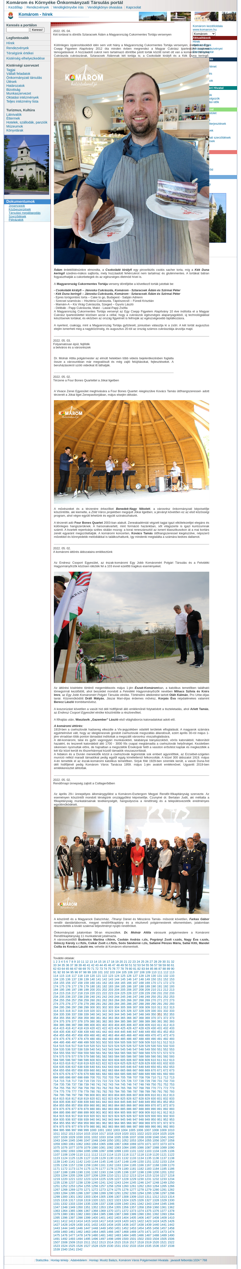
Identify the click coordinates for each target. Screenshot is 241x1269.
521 (98, 1046)
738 (80, 1084)
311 (159, 1007)
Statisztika (42, 1260)
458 (80, 1035)
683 (110, 1074)
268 (141, 1000)
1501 (132, 1239)
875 (61, 1109)
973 (171, 1123)
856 (67, 1105)
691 (159, 1074)
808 (141, 1095)
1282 (171, 1189)
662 (104, 1070)
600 (92, 1060)
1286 (79, 1193)
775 (61, 1091)
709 (147, 1077)
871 (159, 1105)
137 (74, 979)
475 (61, 1039)
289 (147, 1004)
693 (171, 1074)
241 (98, 996)
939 (86, 1119)
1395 (56, 1217)
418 (80, 1028)
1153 (163, 1161)
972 (165, 1123)
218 (80, 993)
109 (147, 972)
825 (122, 1098)
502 (104, 1042)
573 (171, 1053)
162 (104, 983)
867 (135, 1105)
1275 (117, 1189)
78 (122, 968)
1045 (71, 1140)
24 (138, 961)
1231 (148, 1179)
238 (80, 996)
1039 (148, 1137)
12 (86, 961)
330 (153, 1011)
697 (74, 1077)
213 (171, 989)
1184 (155, 1168)
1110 (79, 1154)
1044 (64, 1140)
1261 (132, 1186)
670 (153, 1070)
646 (129, 1067)
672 (165, 1070)
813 (171, 1095)
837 (74, 1102)
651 (159, 1067)
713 (171, 1077)
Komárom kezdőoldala (208, 26)
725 (122, 1081)
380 (92, 1021)
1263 (148, 1186)
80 (130, 968)
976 (67, 1126)
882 (104, 1109)
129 (147, 976)
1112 (94, 1154)
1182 (140, 1168)
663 (110, 1070)
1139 (56, 1161)
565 (122, 1053)
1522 (171, 1242)
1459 (56, 1231)
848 (141, 1102)
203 (110, 989)
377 (74, 1021)
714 (55, 1081)
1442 (171, 1224)
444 (116, 1032)
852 (165, 1102)
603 (110, 1060)
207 (135, 989)
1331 (56, 1203)
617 (74, 1063)
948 (141, 1119)
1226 (110, 1179)
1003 (116, 1130)
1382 (79, 1214)
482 (104, 1039)
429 (147, 1028)
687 (135, 1074)
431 (159, 1028)
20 (121, 961)
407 (135, 1025)
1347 (56, 1207)
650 (153, 1067)
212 (165, 989)
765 (122, 1088)
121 (98, 976)
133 (171, 976)
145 (122, 979)
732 (165, 1081)
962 (104, 1123)
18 (112, 961)
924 (116, 1116)
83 (143, 968)
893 (171, 1109)
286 (129, 1004)
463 (110, 1035)
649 (147, 1067)
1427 (56, 1224)
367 (135, 1018)
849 (147, 1102)
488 (141, 1039)
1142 (79, 1161)
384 (116, 1021)
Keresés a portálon (21, 25)
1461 (71, 1231)
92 (59, 972)
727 (135, 1081)
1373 (132, 1211)
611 (159, 1060)
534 (55, 1049)
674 (55, 1074)
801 (98, 1095)
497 (74, 1042)
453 (171, 1032)
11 (82, 961)
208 (141, 989)
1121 (163, 1154)
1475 (56, 1235)
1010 (171, 1130)
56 (151, 965)
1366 (79, 1211)
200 (92, 989)
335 (61, 1014)
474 (55, 1039)
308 (141, 1007)
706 (129, 1077)
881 (98, 1109)
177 (74, 986)
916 (67, 1116)
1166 (140, 1165)
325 (122, 1011)
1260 (125, 1186)
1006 (140, 1130)
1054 (140, 1140)
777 (74, 1091)
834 (55, 1102)
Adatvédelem (78, 1260)
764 (116, 1088)
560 (92, 1053)
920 (92, 1116)
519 (86, 1046)
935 (61, 1119)
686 (129, 1074)
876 (67, 1109)
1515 (117, 1242)
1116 (125, 1154)
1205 (71, 1175)
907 (135, 1112)
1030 (79, 1137)
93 (63, 972)
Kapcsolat (133, 7)
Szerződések (17, 216)
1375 (148, 1211)
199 (86, 989)
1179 (117, 1168)
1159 (87, 1165)
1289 (102, 1193)
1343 (148, 1203)
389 (147, 1021)
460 (92, 1035)
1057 (163, 1140)
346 (129, 1014)
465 (122, 1035)
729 (147, 1081)
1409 (163, 1217)
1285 (71, 1193)
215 (61, 993)
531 (159, 1046)
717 (74, 1081)
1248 (155, 1182)
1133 (132, 1158)
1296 (155, 1193)
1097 (102, 1151)
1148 (125, 1161)
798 (80, 1095)
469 (147, 1035)
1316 (64, 1200)
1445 (71, 1228)
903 (110, 1112)
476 (67, 1039)
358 (80, 1018)
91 (54, 972)
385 (122, 1021)
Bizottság (13, 90)
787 (135, 1091)
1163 (117, 1165)
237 (74, 996)
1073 (163, 1144)
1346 (171, 1203)
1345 (163, 1203)
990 (153, 1126)
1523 (56, 1246)
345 (122, 1014)
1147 (117, 1161)
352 (165, 1014)
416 (67, 1028)
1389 (132, 1214)
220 (92, 993)
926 (129, 1116)
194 (55, 989)
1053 (132, 1140)
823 (110, 1098)
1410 (171, 1217)
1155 (56, 1165)
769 (147, 1088)
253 (171, 996)
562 (104, 1053)
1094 (79, 1151)
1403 (117, 1217)
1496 (94, 1239)
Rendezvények (38, 7)
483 (110, 1039)
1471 (148, 1231)
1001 (101, 1130)
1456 (155, 1228)
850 (153, 1102)
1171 (56, 1168)
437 (74, 1032)
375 (61, 1021)
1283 (56, 1193)
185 (122, 986)
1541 (71, 1249)
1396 (64, 1217)
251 (159, 996)
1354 (110, 1207)
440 (92, 1032)
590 (153, 1056)
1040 (155, 1137)
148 (141, 979)
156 (67, 983)
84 (147, 968)
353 (171, 1014)
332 (165, 1011)
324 (116, 1011)
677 (74, 1074)
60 (168, 965)
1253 (71, 1186)
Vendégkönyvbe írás (68, 7)
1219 (56, 1179)
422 (104, 1028)
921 (98, 1116)
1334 (79, 1203)
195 (61, 989)
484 (116, 1039)
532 (165, 1046)
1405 (132, 1217)
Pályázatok (16, 219)
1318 (79, 1200)
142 (104, 979)
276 (67, 1004)
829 (147, 1098)
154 (55, 983)
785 (122, 1091)
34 (59, 965)
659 (86, 1070)
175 (61, 986)
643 (110, 1067)
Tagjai (10, 70)
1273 (102, 1189)
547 (135, 1049)
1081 (102, 1147)
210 (153, 989)
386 (129, 1021)
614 (55, 1063)
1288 (94, 1193)
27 (151, 961)
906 (129, 1112)
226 (129, 993)
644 (116, 1067)
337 (74, 1014)
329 (147, 1011)
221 (98, 993)
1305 (102, 1196)
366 (129, 1018)
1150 (140, 1161)
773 (171, 1088)
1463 (87, 1231)
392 (165, 1021)
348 (141, 1014)
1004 (124, 1130)
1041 (163, 1137)
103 (112, 972)
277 (74, 1004)
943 (110, 1119)
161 (98, 983)
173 (171, 983)
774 (55, 1091)
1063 (87, 1144)
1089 (163, 1147)
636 (67, 1067)
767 (135, 1088)
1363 (56, 1211)
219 (86, 993)
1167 (148, 1165)
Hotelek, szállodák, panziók (26, 122)
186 (129, 986)
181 (98, 986)
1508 (64, 1242)
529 (147, 1046)
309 (147, 1007)
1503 (148, 1239)
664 (116, 1070)
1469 (132, 1231)
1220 (64, 1179)
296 (67, 1007)
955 (61, 1123)
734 (55, 1084)
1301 (71, 1196)
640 (92, 1067)
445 (122, 1032)
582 (104, 1056)
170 (153, 983)
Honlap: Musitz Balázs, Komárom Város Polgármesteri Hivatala (128, 1260)
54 (143, 965)
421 (98, 1028)
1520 (155, 1242)
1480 (94, 1235)
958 (80, 1123)
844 (116, 1102)
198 (80, 989)
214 (55, 993)
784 (116, 1091)
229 (147, 993)
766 (129, 1088)
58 (160, 965)
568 (141, 1053)
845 (122, 1102)
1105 (163, 1151)
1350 (79, 1207)
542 (104, 1049)
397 (74, 1025)
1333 (71, 1203)
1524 (64, 1246)
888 (141, 1109)
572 (165, 1053)
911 (159, 1112)
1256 (94, 1186)
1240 (94, 1182)
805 (122, 1095)
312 (165, 1007)
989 (147, 1126)
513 (171, 1042)
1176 (94, 1168)
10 (78, 961)
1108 (64, 1154)
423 (110, 1028)
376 (67, 1021)
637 (74, 1067)
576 (67, 1056)
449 (147, 1032)
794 (55, 1095)
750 (153, 1084)
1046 (79, 1140)
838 (80, 1102)
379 (86, 1021)
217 (74, 993)
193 (171, 986)
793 (171, 1091)
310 (153, 1007)
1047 (87, 1140)
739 (86, 1084)
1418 (110, 1221)
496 (67, 1042)
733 (171, 1081)
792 (165, 1091)
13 (91, 961)
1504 (155, 1239)
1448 (94, 1228)
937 (74, 1119)
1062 (79, 1144)
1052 (125, 1140)
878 (80, 1109)
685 (122, 1074)
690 (153, 1074)
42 (92, 965)
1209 (102, 1175)
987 (135, 1126)
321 (98, 1011)
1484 (125, 1235)
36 (67, 965)
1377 (163, 1211)
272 (165, 1000)
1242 (110, 1182)
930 (153, 1116)
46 (109, 965)
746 (129, 1084)
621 (98, 1063)
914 (55, 1116)
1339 (117, 1203)
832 (165, 1098)
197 (74, 989)
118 (80, 976)
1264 (155, 1186)
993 (171, 1126)
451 (159, 1032)
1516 (125, 1242)
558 (80, 1053)
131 (159, 976)
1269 (71, 1189)
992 (165, 1126)
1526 (79, 1246)
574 (55, 1056)
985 (122, 1126)
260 (92, 1000)
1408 (155, 1217)
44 (101, 965)
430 (153, 1028)
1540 (64, 1249)
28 (155, 961)
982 (104, 1126)
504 (116, 1042)
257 (74, 1000)
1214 (140, 1175)
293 (171, 1004)
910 (153, 1112)
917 (74, 1116)
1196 (125, 1172)
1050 (110, 1140)
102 (106, 972)
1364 (64, 1211)
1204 (64, 1175)
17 (108, 961)
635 (61, 1067)
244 (116, 996)
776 (67, 1091)
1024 (155, 1133)
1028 (64, 1137)
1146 (110, 1161)
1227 (117, 1179)
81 (135, 968)
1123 (56, 1158)
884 (116, 1109)
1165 (132, 1165)
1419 (117, 1221)
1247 (148, 1182)
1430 (79, 1224)
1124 (64, 1158)
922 (104, 1116)
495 (61, 1042)
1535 (148, 1246)
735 (61, 1084)
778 (80, 1091)
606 (129, 1060)
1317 (71, 1200)
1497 (102, 1239)
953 (171, 1119)
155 (61, 983)
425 (122, 1028)
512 (165, 1042)
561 (98, 1053)
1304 (94, 1196)
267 (135, 1000)
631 (159, 1063)
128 (141, 976)
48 (118, 965)
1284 (64, 1193)
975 (61, 1126)
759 (86, 1088)
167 (135, 983)
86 (155, 968)
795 (61, 1095)
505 (122, 1042)
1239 (87, 1182)
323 (110, 1011)
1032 (94, 1137)
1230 (140, 1179)
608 (141, 1060)
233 (171, 993)
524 (116, 1046)
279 (86, 1004)
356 (67, 1018)
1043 (56, 1140)
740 (92, 1084)
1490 (171, 1235)
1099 (117, 1151)
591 (159, 1056)
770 (153, 1088)
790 (153, 1091)
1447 (87, 1228)
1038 (140, 1137)
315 (61, 1011)
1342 (140, 1203)
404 (116, 1025)
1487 (148, 1235)
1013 (71, 1133)
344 (116, 1014)
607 (135, 1060)
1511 (87, 1242)
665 (122, 1070)
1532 (125, 1246)
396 (67, 1025)
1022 (140, 1133)
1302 (79, 1196)
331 (159, 1011)
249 (147, 996)
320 (92, 1011)
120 (92, 976)
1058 (171, 1140)
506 (129, 1042)
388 (141, 1021)
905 (122, 1112)
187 (135, 986)
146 (129, 979)
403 (110, 1025)
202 (104, 989)
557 (74, 1053)
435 (61, 1032)
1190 (79, 1172)
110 (153, 972)
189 (147, 986)
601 (98, 1060)
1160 (94, 1165)
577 (74, 1056)
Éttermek (13, 118)
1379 (56, 1214)
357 (74, 1018)
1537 (163, 1246)
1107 (56, 1154)
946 (129, 1119)
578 (80, 1056)
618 (80, 1063)
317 (74, 1011)
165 (122, 983)
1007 (147, 1130)
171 (159, 983)
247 (135, 996)
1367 (87, 1211)
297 (74, 1007)
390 (153, 1021)
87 (160, 968)
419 (86, 1028)
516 (67, 1046)
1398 (79, 1217)
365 (122, 1018)
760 (92, 1088)
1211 (117, 1175)
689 (147, 1074)
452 (165, 1032)
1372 (125, 1211)
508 (141, 1042)
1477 (71, 1235)
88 (164, 968)
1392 (155, 1214)
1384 (94, 1214)
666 (129, 1070)
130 (153, 976)
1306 (110, 1196)
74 (105, 968)
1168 (155, 1165)
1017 (102, 1133)
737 (74, 1084)
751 (159, 1084)
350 (153, 1014)
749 (147, 1084)
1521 (163, 1242)
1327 (148, 1200)
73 (101, 968)
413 (171, 1025)
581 (98, 1056)
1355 (117, 1207)
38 (75, 965)
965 (122, 1123)
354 (55, 1018)
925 (122, 1116)
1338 (110, 1203)
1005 (132, 1130)
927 (135, 1116)
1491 (56, 1239)
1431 (87, 1224)
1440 (155, 1224)
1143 (87, 1161)
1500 (125, 1239)
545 (122, 1049)
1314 (171, 1196)
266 (129, 1000)
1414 (79, 1221)
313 (171, 1007)
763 (110, 1088)
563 (110, 1053)
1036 (125, 1137)
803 (110, 1095)
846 (129, 1102)
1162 (110, 1165)
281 (98, 1004)
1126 (79, 1158)
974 (55, 1126)
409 (147, 1025)
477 (74, 1039)
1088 (155, 1147)
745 (122, 1084)
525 (122, 1046)
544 (116, 1049)
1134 (140, 1158)
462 (104, 1035)
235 (61, 996)
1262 (140, 1186)
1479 (87, 1235)
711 (159, 1077)
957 (74, 1123)
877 (74, 1109)
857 (74, 1105)
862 (104, 1105)
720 (92, 1081)
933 (171, 1116)
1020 (125, 1133)
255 (61, 1000)
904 (116, 1112)
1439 (148, 1224)
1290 (110, 1193)
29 (159, 961)
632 (165, 1063)
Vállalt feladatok (18, 74)
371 (159, 1018)
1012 (64, 1133)
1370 (110, 1211)
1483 (117, 1235)
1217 (163, 1175)
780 (92, 1091)
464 (116, 1035)
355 (61, 1018)
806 (129, 1095)
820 (92, 1098)
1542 (79, 1249)
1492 (64, 1239)
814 (55, 1098)
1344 (155, 1203)
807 (135, 1095)
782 (104, 1091)
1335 (87, 1203)
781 (98, 1091)
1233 (163, 1179)
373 (171, 1018)
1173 (71, 1168)
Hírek (10, 43)
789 (147, 1091)
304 (116, 1007)
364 (116, 1018)
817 (74, 1098)
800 (92, 1095)
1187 (56, 1172)
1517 (132, 1242)
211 (159, 989)
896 (67, 1112)
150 (153, 979)
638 (80, 1067)
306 (129, 1007)
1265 (163, 1186)
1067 (117, 1144)
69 (84, 968)
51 (130, 965)
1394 (171, 1214)
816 (67, 1098)
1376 (155, 1211)
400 (92, 1025)
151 (159, 979)
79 (126, 968)
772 (165, 1088)
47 (113, 965)
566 (129, 1053)
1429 (71, 1224)
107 (135, 972)
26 (147, 961)
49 (122, 965)
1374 (140, 1211)
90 (172, 968)
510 (153, 1042)
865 (122, 1105)
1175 (87, 1168)
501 (98, 1042)
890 (153, 1109)
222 (104, 993)
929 (147, 1116)
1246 (140, 1182)
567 (135, 1053)
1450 (110, 1228)
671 (159, 1070)
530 (153, 1046)
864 (116, 1105)
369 (147, 1018)
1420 (125, 1221)
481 (98, 1039)
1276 (125, 1189)
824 (116, 1098)
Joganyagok (17, 206)
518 (80, 1046)
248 (141, 996)
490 (153, 1039)
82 (139, 968)
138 (80, 979)
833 (171, 1098)
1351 (87, 1207)
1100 (125, 1151)
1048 (94, 1140)
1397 (71, 1217)
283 (110, 1004)
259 (86, 1000)
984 (116, 1126)
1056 (155, 1140)
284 (116, 1004)
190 (153, 986)
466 (129, 1035)
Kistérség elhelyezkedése (25, 58)
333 (171, 1011)
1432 (94, 1224)
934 (55, 1119)
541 (98, 1049)
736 (67, 1084)
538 (80, 1049)
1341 (132, 1203)
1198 (140, 1172)
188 (141, 986)
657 (74, 1070)
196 (67, 989)
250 (153, 996)
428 (141, 1028)
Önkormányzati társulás (24, 78)
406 (129, 1025)
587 (135, 1056)
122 (104, 976)
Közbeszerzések (20, 209)
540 (92, 1049)
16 (104, 961)
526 (129, 1046)
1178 (110, 1168)
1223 (87, 1179)
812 (165, 1095)
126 (129, 976)
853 (171, 1102)
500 (92, 1042)
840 (92, 1102)
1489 (163, 1235)
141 (98, 979)
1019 (117, 1133)
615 (61, 1063)
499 (86, 1042)
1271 (87, 1189)
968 (141, 1123)
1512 (94, 1242)
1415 (87, 1221)
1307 (117, 1196)
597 (74, 1060)
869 (147, 1105)
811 (159, 1095)
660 (92, 1070)
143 (110, 979)
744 (116, 1084)
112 (165, 972)
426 (129, 1028)
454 (55, 1035)
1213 (132, 1175)
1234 (171, 1179)
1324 (125, 1200)
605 (122, 1060)
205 (122, 989)
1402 (110, 1217)
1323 (117, 1200)
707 (135, 1077)
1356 (125, 1207)
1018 (110, 1133)
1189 (71, 1172)
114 (55, 976)
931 (159, 1116)
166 (129, 983)
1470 (140, 1231)
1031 (87, 1137)
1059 (56, 1144)
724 (116, 1081)
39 (80, 965)
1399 (87, 1217)
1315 (56, 1200)
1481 (102, 1235)
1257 (102, 1186)
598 (80, 1060)
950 (153, 1119)
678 (80, 1074)
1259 (117, 1186)
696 (67, 1077)
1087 (148, 1147)
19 (117, 961)
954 (55, 1123)
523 (110, 1046)
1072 (155, 1144)
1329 (163, 1200)
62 (54, 968)
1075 (56, 1147)
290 (153, 1004)
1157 (71, 1165)
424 (116, 1028)
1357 (132, 1207)
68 (80, 968)
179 (86, 986)
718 (80, 1081)
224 (116, 993)
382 (104, 1021)
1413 (71, 1221)
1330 (171, 1200)
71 (92, 968)
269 (147, 1000)
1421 (132, 1221)
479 (86, 1039)
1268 (64, 1189)
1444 (64, 1228)
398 (80, 1025)
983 (110, 1126)
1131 (117, 1158)
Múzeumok (14, 126)
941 (98, 1119)
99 (89, 972)
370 (153, 1018)
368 (141, 1018)
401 (98, 1025)
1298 (171, 1193)
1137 (163, 1158)
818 (80, 1098)
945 (122, 1119)
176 (67, 986)
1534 (140, 1246)
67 (75, 968)
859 (86, 1105)
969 (147, 1123)
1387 (117, 1214)
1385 (102, 1214)
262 (104, 1000)
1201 (163, 1172)
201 (98, 989)
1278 (140, 1189)
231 (159, 993)
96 (76, 972)
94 (67, 972)
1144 (94, 1161)
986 (129, 1126)
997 (74, 1130)
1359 (148, 1207)
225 (122, 993)
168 (141, 983)
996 (67, 1130)
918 (80, 1116)
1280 (155, 1189)
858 (80, 1105)
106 (130, 972)
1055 (148, 1140)
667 (135, 1070)
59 (164, 965)
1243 (117, 1182)
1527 (87, 1246)
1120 (155, 1154)
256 (67, 1000)
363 (110, 1018)
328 (141, 1011)
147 (135, 979)
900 (92, 1112)
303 (110, 1007)
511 (159, 1042)
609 (147, 1060)
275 (61, 1004)
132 (165, 976)
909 (147, 1112)
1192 (94, 1172)
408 (141, 1025)
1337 (102, 1203)
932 (165, 1116)
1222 (79, 1179)
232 (165, 993)
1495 (87, 1239)
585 (122, 1056)
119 (86, 976)
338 (80, 1014)
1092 (64, 1151)
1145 (102, 1161)
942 (104, 1119)
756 (67, 1088)
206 (129, 989)
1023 (148, 1133)
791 (159, 1091)
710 (153, 1077)
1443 (56, 1228)
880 (92, 1109)
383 (110, 1021)
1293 (132, 1193)
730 (153, 1081)
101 (100, 972)
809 (147, 1095)
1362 (171, 1207)
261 (98, 1000)
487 (135, 1039)
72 (97, 968)
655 (61, 1070)
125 (122, 976)
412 (165, 1025)
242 (104, 996)
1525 (71, 1246)
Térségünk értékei (19, 53)
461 (98, 1035)
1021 (132, 1133)
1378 (171, 1211)
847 (135, 1102)
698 (80, 1077)
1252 (64, 1186)
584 (116, 1056)
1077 (71, 1147)
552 (165, 1049)
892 (165, 1109)
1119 (148, 1154)
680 (92, 1074)
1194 (110, 1172)
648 (141, 1067)
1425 (163, 1221)
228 (141, 993)
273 (171, 1000)
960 (92, 1123)
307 (135, 1007)
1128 (94, 1158)
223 (110, 993)
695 (61, 1077)
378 (80, 1021)
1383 (87, 1214)
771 (159, 1088)
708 (141, 1077)
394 (55, 1025)
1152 (155, 1161)
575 (61, 1056)
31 (168, 961)
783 (110, 1091)
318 (80, 1011)
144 (116, 979)
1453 (132, 1228)
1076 (64, 1147)
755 (61, 1088)
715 (61, 1081)
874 (55, 1109)
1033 (102, 1137)
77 (118, 968)
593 (171, 1056)
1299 (56, 1196)
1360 (155, 1207)
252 (165, 996)
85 (151, 968)
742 (104, 1084)
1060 (64, 1144)
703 (110, 1077)
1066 (110, 1144)
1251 (56, 1186)
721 (98, 1081)
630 (153, 1063)
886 (129, 1109)
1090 (171, 1147)
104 (118, 972)
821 (98, 1098)
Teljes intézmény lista (22, 101)
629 (147, 1063)
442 (104, 1032)
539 (86, 1049)
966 (129, 1123)
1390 (140, 1214)
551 (159, 1049)
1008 (155, 1130)
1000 (93, 1130)
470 (153, 1035)
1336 (94, 1203)
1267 (56, 1189)
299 (86, 1007)
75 (109, 968)
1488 (155, 1235)
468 (141, 1035)
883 (110, 1109)
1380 (64, 1214)
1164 (125, 1165)
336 (67, 1014)
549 (147, 1049)
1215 (148, 1175)
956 (67, 1123)
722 (104, 1081)
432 (165, 1028)
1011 (56, 1133)
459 (86, 1035)
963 (110, 1123)
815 (61, 1098)
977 (74, 1126)
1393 (163, 1214)
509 (147, 1042)
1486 (140, 1235)
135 (61, 979)
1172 (64, 1168)
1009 (163, 1130)
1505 (163, 1239)
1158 (79, 1165)
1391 (148, 1214)
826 (129, 1098)
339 (86, 1014)
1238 (79, 1182)
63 (59, 968)
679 (86, 1074)
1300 (64, 1196)
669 (147, 1070)
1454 (140, 1228)
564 (116, 1053)
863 (110, 1105)
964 (116, 1123)
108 (142, 972)
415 (61, 1028)
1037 (132, 1137)
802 (104, 1095)
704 (116, 1077)
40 (84, 965)
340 (92, 1014)
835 (61, 1102)
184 (116, 986)
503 (110, 1042)
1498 (110, 1239)
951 (159, 1119)
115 (61, 976)
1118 (140, 1154)
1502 (140, 1239)
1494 (79, 1239)
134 (55, 979)
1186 (171, 1168)
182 (104, 986)
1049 (102, 1140)
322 (104, 1011)
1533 (132, 1246)
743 (110, 1084)
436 (67, 1032)
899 (86, 1112)
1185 (163, 1168)
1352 (94, 1207)
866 (129, 1105)
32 (172, 961)
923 (110, 1116)
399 (86, 1025)
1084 (125, 1147)
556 (67, 1053)
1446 (79, 1228)
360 (92, 1018)
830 (153, 1098)
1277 (132, 1189)
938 (80, 1119)
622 (104, 1063)
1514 (110, 1242)
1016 (94, 1133)
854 (55, 1105)
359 (86, 1018)
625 (122, 1063)
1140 (64, 1161)
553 (171, 1049)
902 (104, 1112)
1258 (110, 1186)
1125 (71, 1158)
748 (141, 1084)
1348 (64, 1207)
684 (116, 1074)
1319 (87, 1200)
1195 (117, 1172)
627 (135, 1063)
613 (171, 1060)
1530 (110, 1246)
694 (55, 1077)
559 (86, 1053)
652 (165, 1067)
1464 (94, 1231)
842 (104, 1102)
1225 (102, 1179)
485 (122, 1039)
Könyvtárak (14, 130)
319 (86, 1011)
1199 (148, 1172)
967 (135, 1123)
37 (71, 965)
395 (61, 1025)
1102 (140, 1151)
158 (80, 983)
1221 (71, 1179)
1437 (132, 1224)
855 (61, 1105)
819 (86, 1098)
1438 (140, 1224)
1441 (163, 1224)
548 (141, 1049)
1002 (108, 1130)
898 (80, 1112)
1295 (148, 1193)
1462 (79, 1231)
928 (141, 1116)
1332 (64, 1203)
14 (95, 961)
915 (61, 1116)
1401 (102, 1217)
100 (94, 972)
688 (141, 1074)
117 (74, 976)
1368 (94, 1211)
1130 (110, 1158)
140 (92, 979)
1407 (148, 1217)
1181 (132, 1168)
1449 (102, 1228)
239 (86, 996)
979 (86, 1126)
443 (110, 1032)
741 (98, 1084)
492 (165, 1039)
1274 (110, 1189)
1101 (132, 1151)
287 (135, 1004)
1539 (56, 1249)
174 (55, 986)
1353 (102, 1207)
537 (74, 1049)
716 (67, 1081)
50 (126, 965)
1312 (155, 1196)
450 (153, 1032)
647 (135, 1067)
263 (110, 1000)
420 (92, 1028)
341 (98, 1014)
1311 (148, 1196)
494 (55, 1042)
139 (86, 979)
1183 (148, 1168)
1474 (171, 1231)
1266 (171, 1186)
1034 (110, 1137)
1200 (155, 1172)
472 (165, 1035)
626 (129, 1063)
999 (86, 1130)
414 (55, 1028)
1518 (140, 1242)
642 (104, 1067)
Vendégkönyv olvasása (105, 7)
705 (122, 1077)
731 (159, 1081)
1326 (140, 1200)
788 (141, 1091)
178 (80, 986)
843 (110, 1102)
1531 (117, 1246)
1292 (125, 1193)
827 (135, 1098)
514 (55, 1046)
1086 (140, 1147)
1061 (71, 1144)
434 (55, 1032)
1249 (163, 1182)
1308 (125, 1196)
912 (165, 1112)
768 (141, 1088)
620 (92, 1063)
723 (110, 1081)
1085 (132, 1147)
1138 (171, 1158)
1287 (87, 1193)
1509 (71, 1242)
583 (110, 1056)
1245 (132, 1182)
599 (86, 1060)
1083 (117, 1147)
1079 (87, 1147)
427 (135, 1028)
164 (116, 983)
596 (67, 1060)
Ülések (11, 82)
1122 (171, 1154)
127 (135, 976)
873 (171, 1105)
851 (159, 1102)
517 (74, 1046)
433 (171, 1028)
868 (141, 1105)
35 (63, 965)
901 (98, 1112)
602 (104, 1060)
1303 (87, 1196)
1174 (79, 1168)
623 (110, 1063)
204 (116, 989)
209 (147, 989)
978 (80, 1126)
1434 (110, 1224)
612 (165, 1060)
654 (55, 1070)
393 (171, 1021)
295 (61, 1007)
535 (61, 1049)
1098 (110, 1151)
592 (165, 1056)
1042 (171, 1137)
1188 (64, 1172)
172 (165, 983)
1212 (125, 1175)
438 (80, 1032)
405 (122, 1025)
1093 (71, 1151)
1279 (148, 1189)
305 (122, 1007)
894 (55, 1112)
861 (98, 1105)
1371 (117, 1211)
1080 (94, 1147)
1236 (64, 1182)
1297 (163, 1193)
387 (135, 1021)
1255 (87, 1186)
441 (98, 1032)
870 (153, 1105)
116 (67, 976)
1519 (148, 1242)
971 (159, 1123)
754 (55, 1088)
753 (171, 1084)
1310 (140, 1196)
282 (104, 1004)
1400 (94, 1217)
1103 (148, 1151)
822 (104, 1098)
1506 (171, 1239)
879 (86, 1109)
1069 (132, 1144)
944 (116, 1119)
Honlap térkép (60, 1260)
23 (134, 961)
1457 (163, 1228)
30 (164, 961)
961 (98, 1123)
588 (141, 1056)
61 (172, 965)
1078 (79, 1147)
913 (171, 1112)
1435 (117, 1224)
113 (171, 972)
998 (80, 1130)
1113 (102, 1154)
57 (155, 965)
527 (135, 1046)
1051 (117, 1140)
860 (92, 1105)
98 (85, 972)
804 (116, 1095)
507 (135, 1042)
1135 (148, 1158)
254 (55, 1000)
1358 (140, 1207)
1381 (71, 1214)
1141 (71, 1161)
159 (86, 983)
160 (92, 983)
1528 (94, 1246)
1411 (56, 1221)
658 (80, 1070)
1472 (155, 1231)
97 (80, 972)
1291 (117, 1193)
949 (147, 1119)
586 (129, 1056)
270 (153, 1000)
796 (67, 1095)
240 (92, 996)
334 (55, 1014)
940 (92, 1119)
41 (88, 965)
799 (86, 1095)
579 (86, 1056)
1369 (102, 1211)
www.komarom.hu (205, 29)
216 (67, 993)
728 (141, 1081)
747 (135, 1084)
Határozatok (15, 86)
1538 (171, 1246)
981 (98, 1126)
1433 (102, 1224)
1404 (125, 1217)
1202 (171, 1172)
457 (74, 1035)
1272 (94, 1189)
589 (147, 1056)
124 (116, 976)
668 (141, 1070)
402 (104, 1025)
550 (153, 1049)
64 (63, 968)
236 (67, 996)
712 (165, 1077)
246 (129, 996)
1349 (71, 1207)
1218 (171, 1175)
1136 (155, 1158)
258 (80, 1000)
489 (147, 1039)
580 (92, 1056)
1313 (163, 1196)
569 (147, 1053)
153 (171, 979)
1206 (79, 1175)
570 (153, 1053)
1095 (87, 1151)
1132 (125, 1158)
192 (165, 986)
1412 (64, 1221)
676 (67, 1074)
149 (147, 979)
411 (159, 1025)
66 (71, 968)
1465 (102, 1231)
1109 (71, 1154)
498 (80, 1042)
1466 (110, 1231)
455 (61, 1035)
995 (61, 1130)
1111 (87, 1154)
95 (72, 972)
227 (135, 993)
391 (159, 1021)
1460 (64, 1231)
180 (92, 986)
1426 (171, 1221)
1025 (163, 1133)
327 (135, 1011)
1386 (110, 1214)
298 (80, 1007)
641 (98, 1067)
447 (135, 1032)
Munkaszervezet (18, 93)
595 (61, 1060)
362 (104, 1018)
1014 (79, 1133)
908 (141, 1112)
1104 (155, 1151)
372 (165, 1018)
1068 (125, 1144)
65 (67, 968)
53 (139, 965)
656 (67, 1070)
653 (171, 1067)
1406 (140, 1217)
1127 (87, 1158)
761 (98, 1088)
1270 (79, 1189)
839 (86, 1102)
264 (116, 1000)
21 (125, 961)
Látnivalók (14, 114)
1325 (132, 1200)
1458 (171, 1228)
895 (61, 1112)
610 (153, 1060)
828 (141, 1098)
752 (165, 1084)
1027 (56, 1137)
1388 (125, 1214)
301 (98, 1007)
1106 (171, 1151)
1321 (102, 1200)
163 (110, 983)
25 (142, 961)
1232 (155, 1179)
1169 (163, 1165)
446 (129, 1032)
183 (110, 986)
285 (122, 1004)
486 (129, 1039)
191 (159, 986)
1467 (117, 1231)
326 (129, 1011)
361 (98, 1018)
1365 (71, 1211)
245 (122, 996)
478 (80, 1039)
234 (55, 996)
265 (122, 1000)
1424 (155, 1221)
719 (86, 1081)
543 (110, 1049)
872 (165, 1105)
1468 (125, 1231)
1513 (102, 1242)
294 (55, 1007)
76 (113, 968)
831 (159, 1098)
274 (55, 1004)
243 (110, 996)
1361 (163, 1207)
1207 (87, 1175)
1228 (125, 1179)
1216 (155, 1175)
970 (153, 1123)
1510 (79, 1242)
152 (165, 979)
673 (171, 1070)
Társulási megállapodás (24, 213)
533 (171, 1046)
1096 (94, 1151)
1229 (132, 1179)
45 (105, 965)
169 (147, 983)
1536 (155, 1246)
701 (98, 1077)
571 (159, 1053)
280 (92, 1004)
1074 (171, 1144)
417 (74, 1028)
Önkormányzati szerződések (212, 137)
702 (104, 1077)
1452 (125, 1228)
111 (159, 972)
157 (74, 983)
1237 (71, 1182)
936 (67, 1119)
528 (141, 1046)
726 (129, 1081)
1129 (102, 1158)
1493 (71, 1239)
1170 (171, 1165)
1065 (102, 1144)
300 (92, 1007)
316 (67, 1011)
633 (171, 1063)
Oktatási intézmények (22, 97)
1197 (132, 1172)
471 (159, 1035)
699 (86, 1077)
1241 (102, 1182)
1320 (94, 1200)
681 (98, 1074)
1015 (87, 1133)
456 (67, 1035)
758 (80, 1088)
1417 (102, 1221)
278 (80, 1004)
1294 (140, 1193)
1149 (132, 1161)
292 (165, 1004)
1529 (102, 1246)
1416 (94, 1221)
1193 (102, 1172)
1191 (87, 1172)
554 (55, 1053)
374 (55, 1021)
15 (99, 961)
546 (129, 1049)
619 (86, 1063)
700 (92, 1077)
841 (98, 1102)
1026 (171, 1133)
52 (135, 965)
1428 (64, 1224)
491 (159, 1039)
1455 (148, 1228)
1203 (56, 1175)
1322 (110, 1200)
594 (55, 1060)
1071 (148, 1144)
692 (165, 1074)
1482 (110, 1235)
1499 (117, 1239)
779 (86, 1091)
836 (67, 1102)
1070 (140, 1144)
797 (74, 1095)
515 (61, 1046)
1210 (110, 1175)
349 (147, 1014)
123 (110, 976)
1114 (110, 1154)
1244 (125, 1182)
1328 (155, 1200)
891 (159, 1109)
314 (55, 1011)
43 (97, 965)
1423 (148, 1221)
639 (86, 1067)
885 (122, 1109)
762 (104, 1088)
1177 (102, 1168)
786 (129, 1091)
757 (74, 1088)
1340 (125, 1203)
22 (129, 961)
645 (122, 1067)
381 (98, 1021)
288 (141, 1004)
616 (67, 1063)
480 (92, 1039)
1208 (94, 1175)
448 (141, 1032)
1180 (125, 1168)
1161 (102, 1165)
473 (171, 1035)
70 (88, 968)
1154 (171, 1161)
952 (165, 1119)
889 (147, 1109)
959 (86, 1123)
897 (74, 1112)
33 (54, 965)
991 (159, 1126)
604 (116, 1060)
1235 (56, 1182)
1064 (94, 1144)
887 (135, 1109)
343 (110, 1014)
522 (104, 1046)
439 (86, 1032)
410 (153, 1025)
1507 (56, 1242)
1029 (71, 1137)
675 (61, 1074)
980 (92, 1126)
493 (171, 1039)
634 (55, 1067)
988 (141, 1126)
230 (153, 993)
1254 (79, 1186)
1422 (140, 1221)
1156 (64, 1165)
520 (92, 1046)
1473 (163, 1231)
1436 (125, 1224)
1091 (56, 1151)
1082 (110, 1147)
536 (67, 1049)
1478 (79, 1235)
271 (159, 1000)
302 (104, 1007)
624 (116, 1063)
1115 (117, 1154)
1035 (117, 1137)
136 (67, 979)
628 (141, 1063)
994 (55, 1130)
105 (124, 972)
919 (86, 1116)
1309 (132, 1196)
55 (147, 965)
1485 (132, 1235)
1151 (148, 1161)
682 (104, 1074)
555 (61, 1053)
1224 (94, 1179)
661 (98, 1070)
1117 (132, 1154)
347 (135, 1014)
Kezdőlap (15, 7)
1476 (64, 1235)
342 (104, 1014)
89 (168, 968)
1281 (163, 1189)
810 (153, 1095)
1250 (171, 1182)
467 (135, 1035)
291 (159, 1004)
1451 (117, 1228)
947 (135, 1119)
